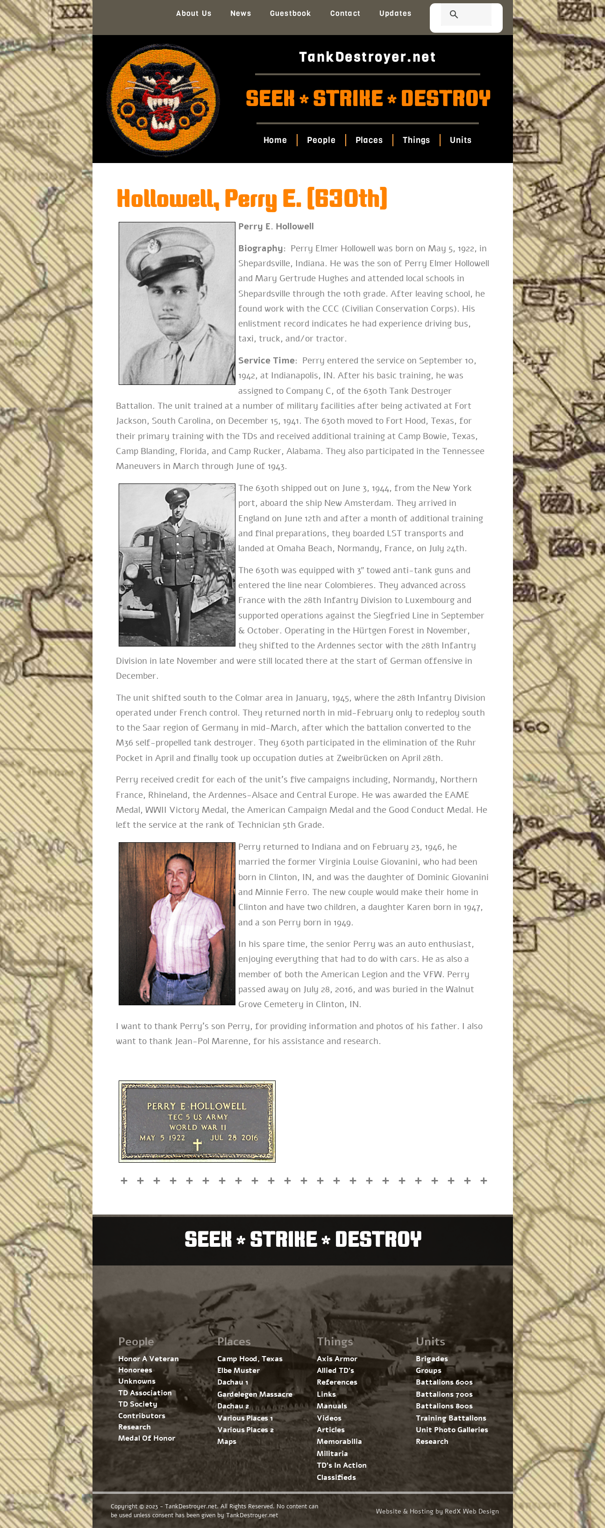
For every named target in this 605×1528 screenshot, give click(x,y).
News (240, 13)
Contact (345, 13)
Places (369, 140)
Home (275, 140)
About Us (194, 13)
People (321, 140)
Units (461, 140)
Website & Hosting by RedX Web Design (437, 1511)
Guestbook (291, 13)
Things (416, 140)
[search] (455, 15)
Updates (395, 13)
